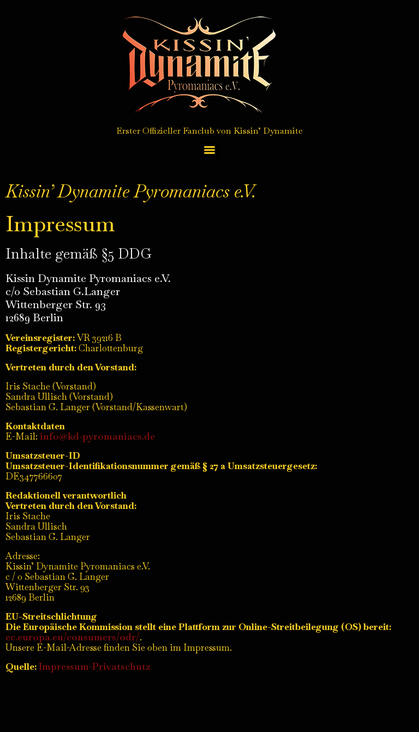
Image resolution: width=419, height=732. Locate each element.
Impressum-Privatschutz (95, 666)
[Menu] (209, 150)
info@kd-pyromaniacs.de (97, 436)
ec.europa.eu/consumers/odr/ (72, 637)
